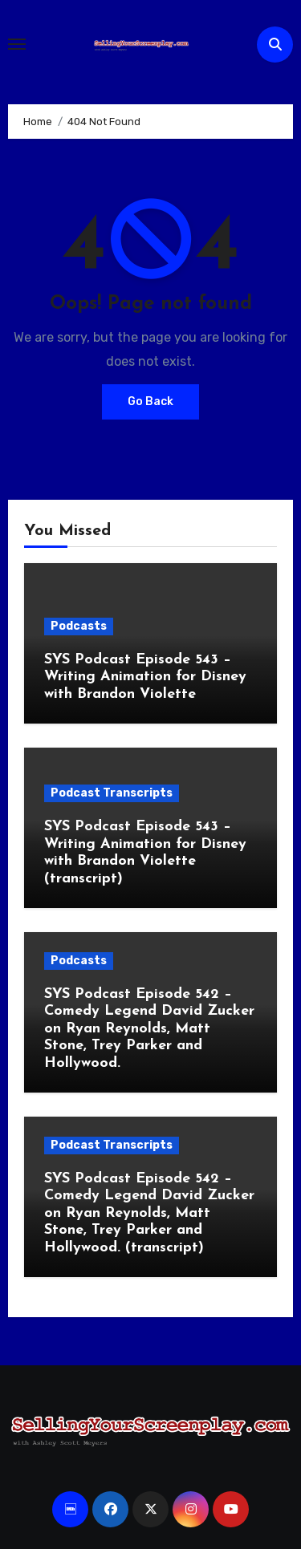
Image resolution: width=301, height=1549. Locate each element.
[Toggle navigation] (17, 44)
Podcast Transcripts (112, 793)
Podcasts (79, 626)
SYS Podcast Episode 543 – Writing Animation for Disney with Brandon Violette (145, 677)
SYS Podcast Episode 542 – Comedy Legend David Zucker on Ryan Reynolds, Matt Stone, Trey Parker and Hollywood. (149, 1029)
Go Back (150, 401)
